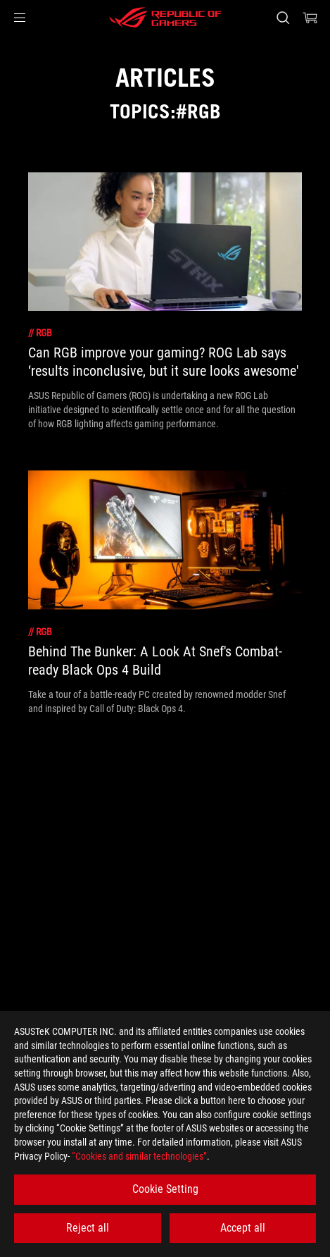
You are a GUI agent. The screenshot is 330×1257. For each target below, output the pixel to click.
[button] (19, 17)
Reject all (87, 1227)
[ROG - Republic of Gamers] (165, 17)
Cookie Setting (165, 1189)
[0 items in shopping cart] (310, 17)
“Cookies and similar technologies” (139, 1156)
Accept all (242, 1227)
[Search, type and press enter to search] (282, 17)
